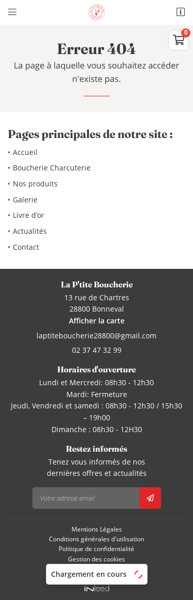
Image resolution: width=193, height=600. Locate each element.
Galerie (25, 199)
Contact (26, 247)
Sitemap (97, 568)
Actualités (30, 231)
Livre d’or (28, 215)
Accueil (25, 152)
